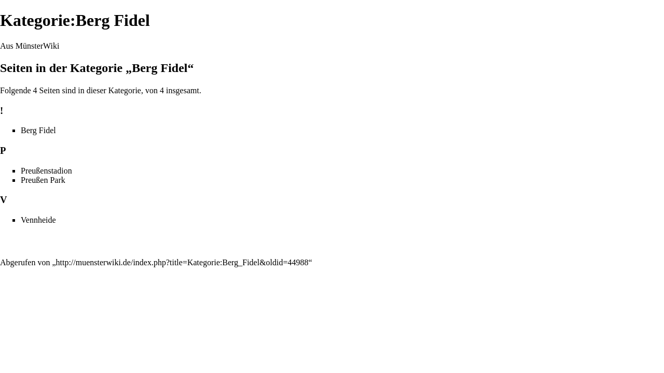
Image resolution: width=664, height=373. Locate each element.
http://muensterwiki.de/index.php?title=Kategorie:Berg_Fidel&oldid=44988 (182, 262)
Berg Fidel (38, 130)
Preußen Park (43, 180)
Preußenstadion (46, 170)
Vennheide (38, 220)
